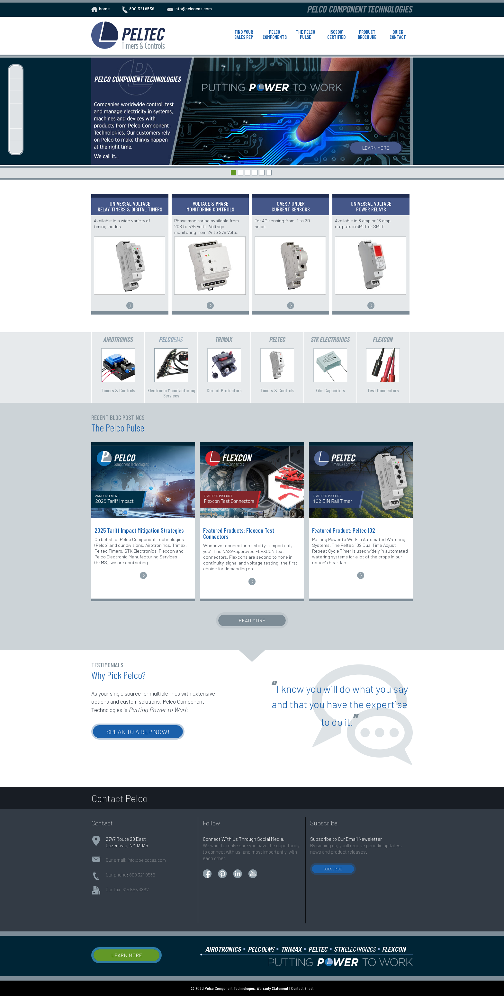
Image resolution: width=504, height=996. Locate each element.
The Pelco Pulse (305, 34)
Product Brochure (367, 34)
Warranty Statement (272, 988)
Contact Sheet (302, 988)
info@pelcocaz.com (147, 860)
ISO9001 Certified (336, 34)
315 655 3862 (136, 889)
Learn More (375, 148)
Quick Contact (398, 34)
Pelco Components (275, 34)
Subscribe (333, 869)
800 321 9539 (142, 874)
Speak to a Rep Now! (137, 731)
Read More (252, 620)
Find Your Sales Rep (243, 34)
